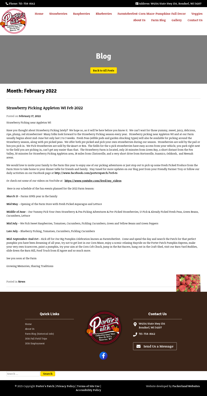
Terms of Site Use (88, 386)
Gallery (177, 20)
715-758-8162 (147, 334)
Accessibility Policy (88, 390)
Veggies (196, 14)
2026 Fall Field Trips (36, 338)
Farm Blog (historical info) (39, 333)
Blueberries (104, 14)
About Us (139, 20)
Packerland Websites (186, 386)
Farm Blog (158, 20)
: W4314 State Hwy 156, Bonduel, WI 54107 (168, 3)
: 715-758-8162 (20, 3)
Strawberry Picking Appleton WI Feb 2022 (44, 107)
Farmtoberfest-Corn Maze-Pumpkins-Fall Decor (152, 14)
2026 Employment (35, 343)
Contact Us (195, 20)
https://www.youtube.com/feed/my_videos (93, 180)
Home (39, 14)
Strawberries (58, 14)
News (21, 281)
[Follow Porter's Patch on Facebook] (103, 359)
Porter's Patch (45, 386)
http (85, 173)
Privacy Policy (65, 386)
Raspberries (81, 14)
